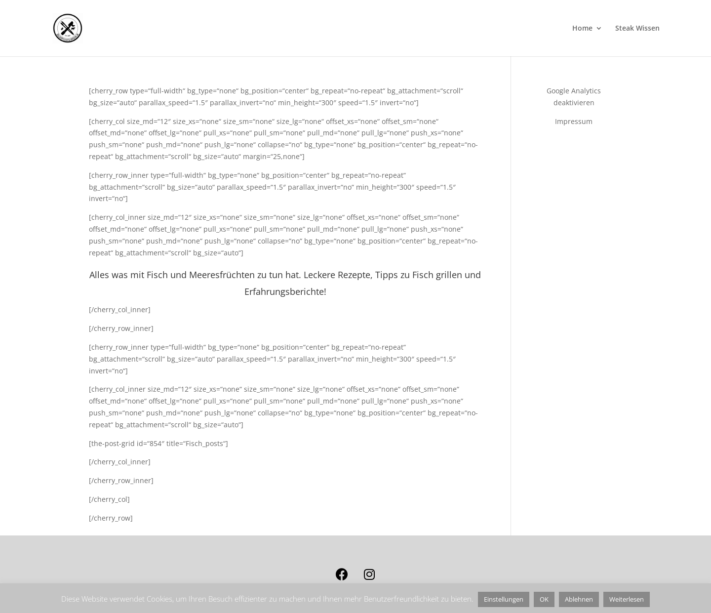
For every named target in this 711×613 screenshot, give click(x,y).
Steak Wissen (637, 29)
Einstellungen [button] (503, 599)
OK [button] (544, 599)
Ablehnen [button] (579, 599)
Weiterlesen (626, 599)
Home (582, 29)
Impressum (573, 121)
